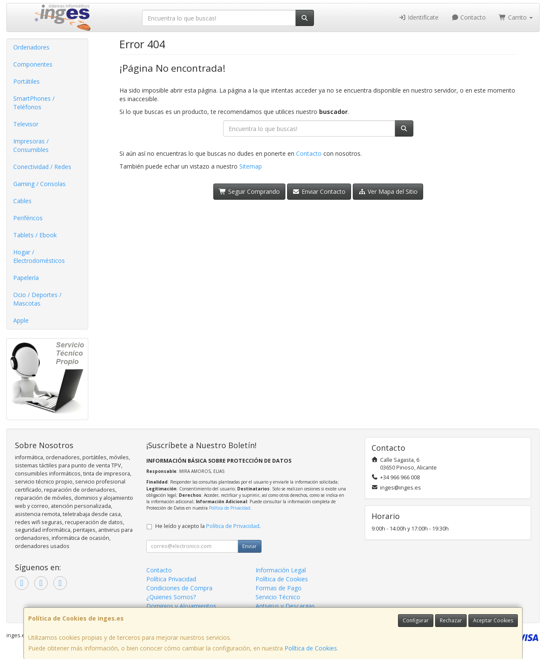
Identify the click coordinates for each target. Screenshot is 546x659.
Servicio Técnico (278, 597)
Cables (22, 201)
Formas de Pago (279, 588)
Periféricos (28, 218)
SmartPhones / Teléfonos (34, 102)
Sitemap (250, 166)
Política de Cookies (311, 648)
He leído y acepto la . (208, 526)
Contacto (468, 17)
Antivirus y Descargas (285, 606)
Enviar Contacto (319, 191)
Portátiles (26, 81)
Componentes (32, 64)
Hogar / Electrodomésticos (39, 256)
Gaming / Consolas (39, 184)
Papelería (26, 278)
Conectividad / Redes (42, 167)
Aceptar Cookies (493, 620)
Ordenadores (31, 47)
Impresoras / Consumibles (31, 145)
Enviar (249, 546)
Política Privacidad (171, 579)
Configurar (416, 620)
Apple (21, 320)
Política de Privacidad (229, 508)
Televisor (25, 124)
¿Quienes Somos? (171, 597)
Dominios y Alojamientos (181, 606)
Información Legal (281, 570)
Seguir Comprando (249, 191)
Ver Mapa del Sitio (388, 191)
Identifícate (418, 17)
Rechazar (451, 620)
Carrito (516, 17)
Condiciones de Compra (179, 588)
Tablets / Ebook (35, 235)
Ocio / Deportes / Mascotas (37, 299)
